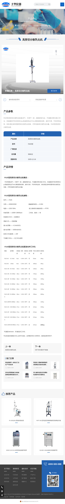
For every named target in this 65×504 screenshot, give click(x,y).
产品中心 (23, 25)
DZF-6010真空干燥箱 (41, 357)
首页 (18, 25)
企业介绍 (6, 496)
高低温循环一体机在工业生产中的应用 (12, 380)
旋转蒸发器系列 (14, 99)
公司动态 (15, 500)
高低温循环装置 (40, 99)
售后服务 (24, 496)
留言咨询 (54, 91)
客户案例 (24, 500)
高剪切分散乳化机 (33, 25)
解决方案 (33, 500)
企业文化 (6, 500)
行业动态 (15, 496)
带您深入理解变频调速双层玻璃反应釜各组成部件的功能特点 (40, 381)
